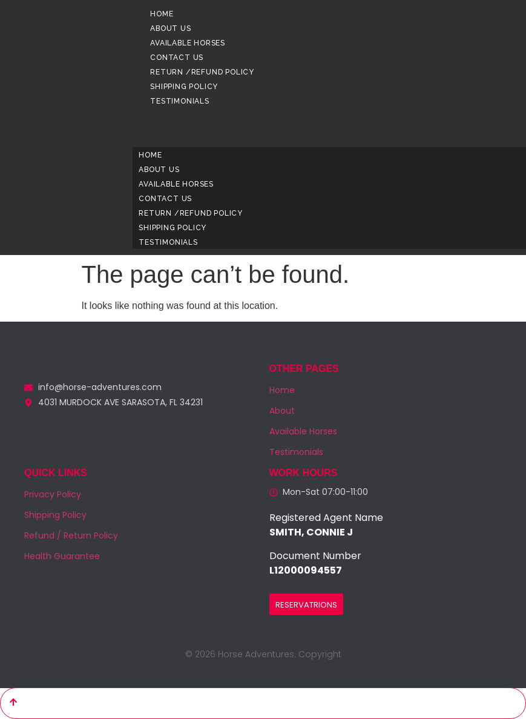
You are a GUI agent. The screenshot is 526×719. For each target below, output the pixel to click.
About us (170, 28)
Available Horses (187, 43)
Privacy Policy (52, 494)
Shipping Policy (184, 86)
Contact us (176, 57)
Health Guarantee (62, 556)
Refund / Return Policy (71, 535)
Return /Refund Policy (202, 72)
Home (161, 14)
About (282, 411)
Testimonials (179, 101)
